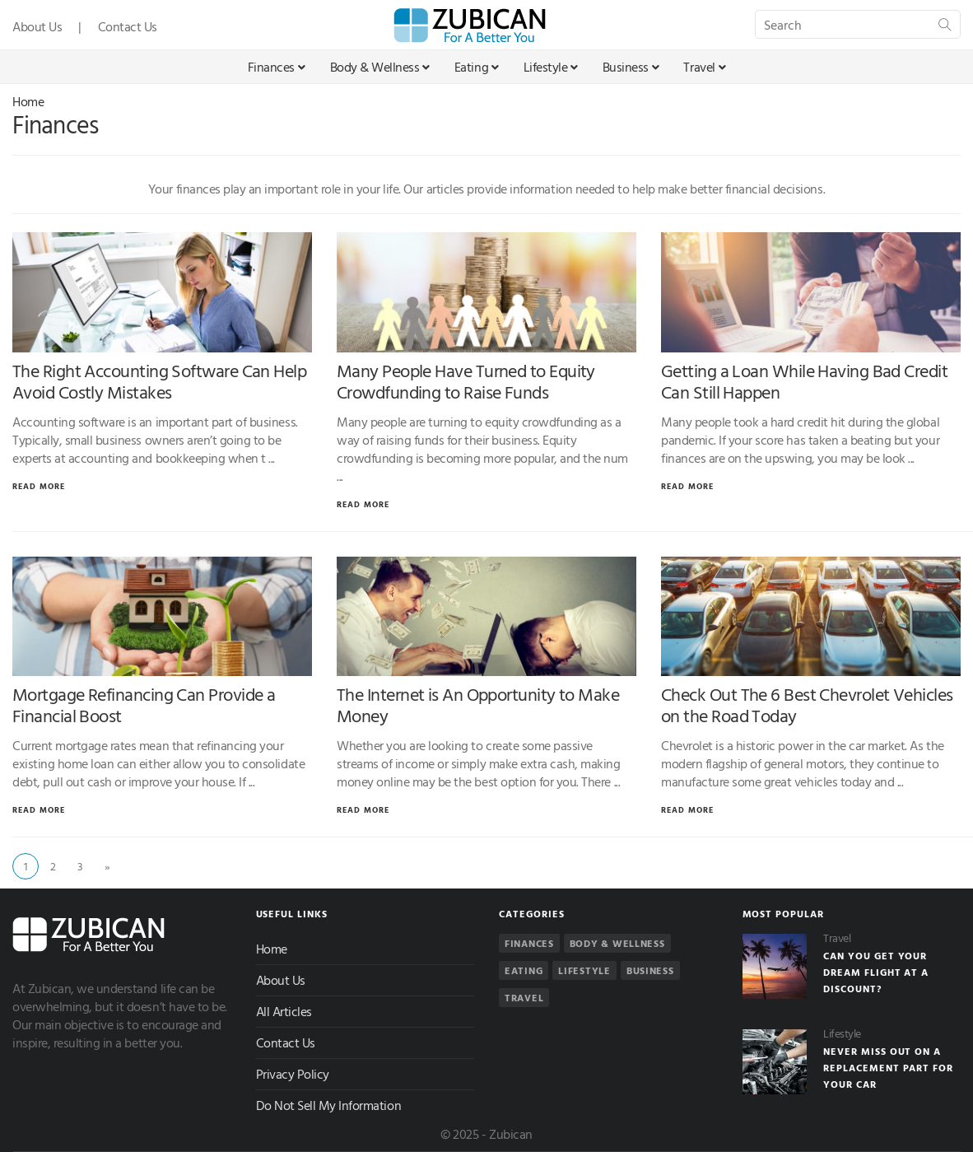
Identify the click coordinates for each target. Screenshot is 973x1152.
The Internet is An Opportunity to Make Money (478, 704)
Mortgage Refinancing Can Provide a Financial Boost (143, 704)
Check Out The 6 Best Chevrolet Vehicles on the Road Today (807, 704)
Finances (276, 67)
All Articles (284, 1011)
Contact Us (127, 26)
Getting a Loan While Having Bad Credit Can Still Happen (804, 381)
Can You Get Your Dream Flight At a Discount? (876, 972)
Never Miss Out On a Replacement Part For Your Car (888, 1067)
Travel (704, 67)
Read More (38, 486)
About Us (37, 26)
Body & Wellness (380, 67)
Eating (476, 67)
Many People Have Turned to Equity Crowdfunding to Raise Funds (466, 381)
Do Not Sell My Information (329, 1105)
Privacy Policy (292, 1074)
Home (28, 101)
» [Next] (107, 865)
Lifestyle (551, 67)
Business (631, 67)
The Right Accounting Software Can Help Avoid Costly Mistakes (159, 381)
